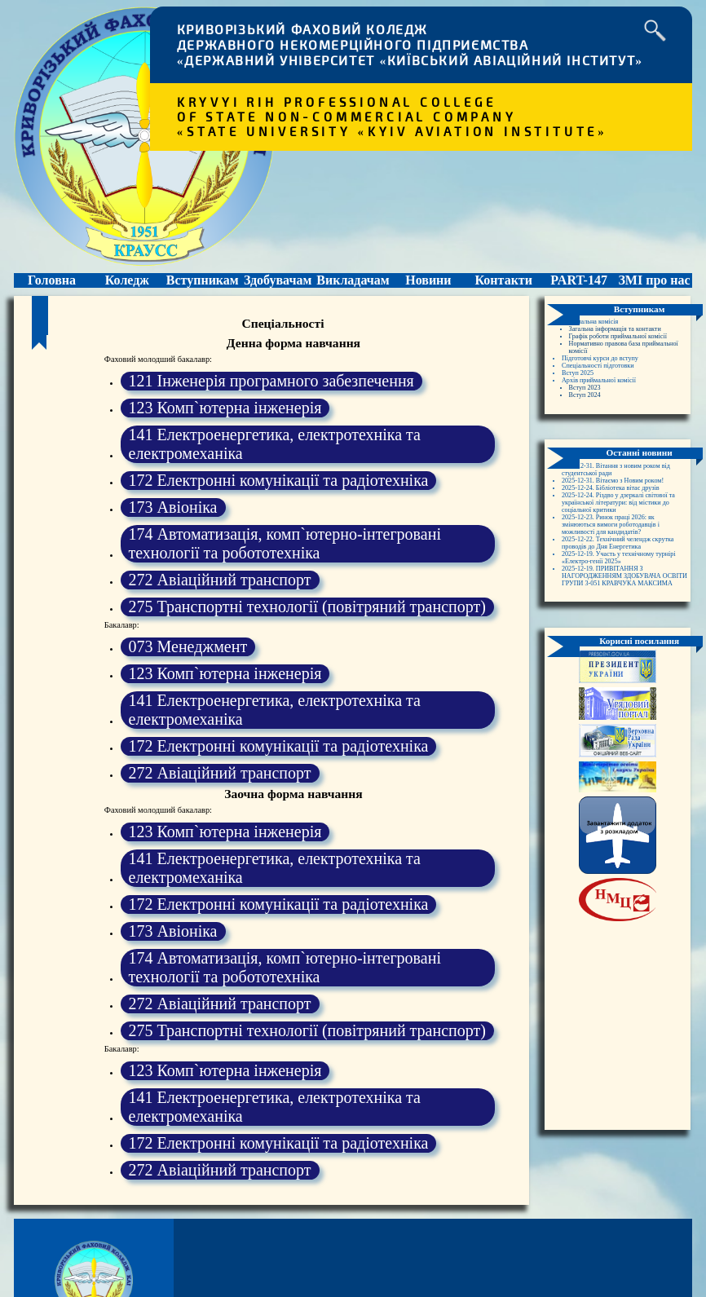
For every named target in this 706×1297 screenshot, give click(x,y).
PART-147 (579, 285)
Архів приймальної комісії (609, 412)
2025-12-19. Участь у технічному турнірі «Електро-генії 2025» (621, 633)
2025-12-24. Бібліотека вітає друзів (624, 538)
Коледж (127, 285)
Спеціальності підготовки (608, 394)
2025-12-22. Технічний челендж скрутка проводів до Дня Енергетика (619, 610)
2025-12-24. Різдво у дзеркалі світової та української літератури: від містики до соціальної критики (624, 556)
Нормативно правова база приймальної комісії (615, 373)
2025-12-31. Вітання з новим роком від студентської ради (613, 507)
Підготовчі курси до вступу (611, 386)
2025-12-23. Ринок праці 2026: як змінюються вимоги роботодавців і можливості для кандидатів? (624, 583)
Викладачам (352, 285)
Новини (428, 285)
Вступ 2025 (582, 403)
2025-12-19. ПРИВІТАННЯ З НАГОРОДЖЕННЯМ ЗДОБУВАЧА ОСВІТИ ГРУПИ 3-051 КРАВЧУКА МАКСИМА (622, 659)
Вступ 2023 (589, 421)
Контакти (503, 285)
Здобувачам (277, 285)
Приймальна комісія (598, 332)
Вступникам (202, 285)
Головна (51, 285)
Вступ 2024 (589, 430)
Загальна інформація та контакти (628, 341)
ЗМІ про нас (654, 285)
